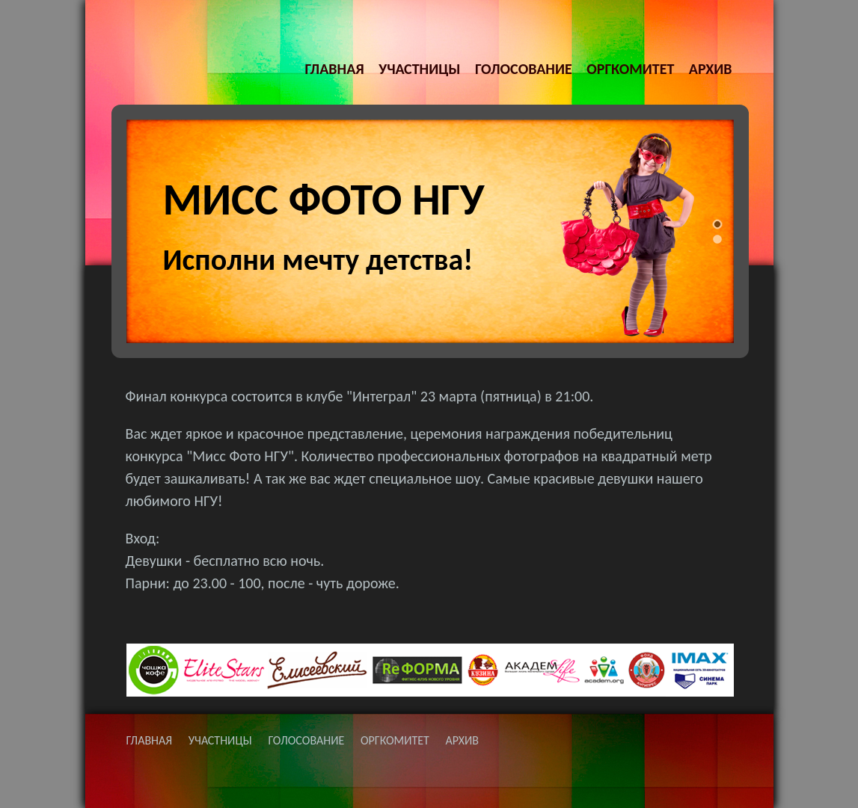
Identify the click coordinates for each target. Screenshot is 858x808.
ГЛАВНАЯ (334, 69)
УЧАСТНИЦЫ (419, 69)
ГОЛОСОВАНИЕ (523, 69)
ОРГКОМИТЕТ (630, 69)
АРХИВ (710, 69)
